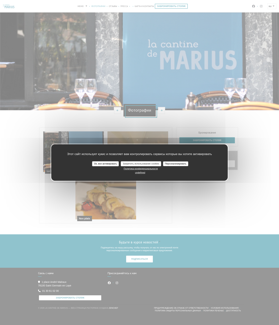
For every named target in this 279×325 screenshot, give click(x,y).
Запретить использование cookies (141, 163)
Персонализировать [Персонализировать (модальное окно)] (175, 163)
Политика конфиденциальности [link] (141, 168)
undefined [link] (140, 172)
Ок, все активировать (105, 163)
